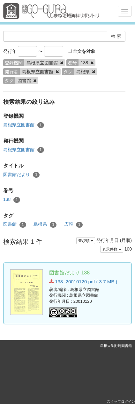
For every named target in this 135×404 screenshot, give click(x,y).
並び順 (85, 240)
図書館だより (21, 175)
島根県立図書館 (23, 125)
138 (11, 199)
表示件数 (111, 249)
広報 (73, 224)
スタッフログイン (121, 401)
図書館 (14, 224)
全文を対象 (81, 51)
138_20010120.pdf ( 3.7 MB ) (83, 281)
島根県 (45, 224)
